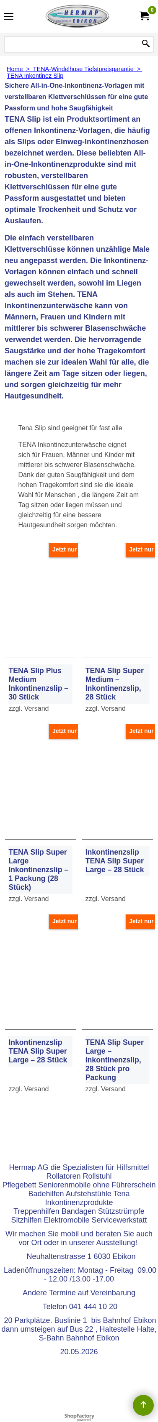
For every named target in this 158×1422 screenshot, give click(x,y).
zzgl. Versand (28, 708)
